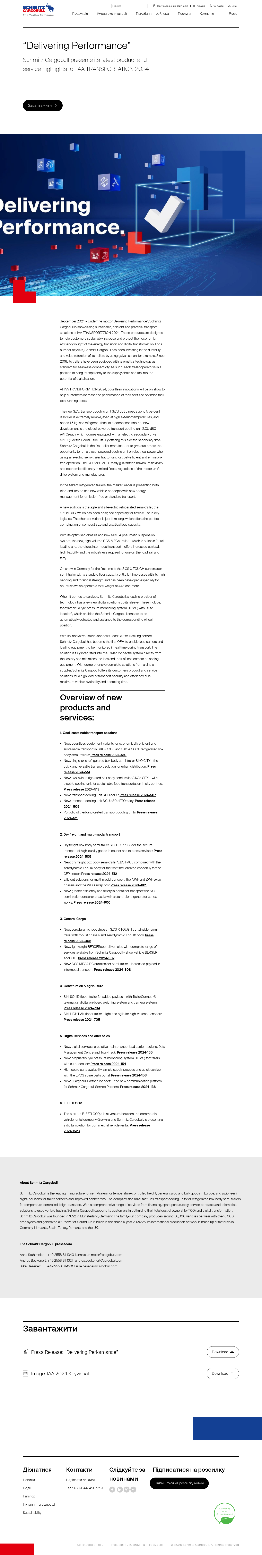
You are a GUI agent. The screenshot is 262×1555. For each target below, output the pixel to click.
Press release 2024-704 (82, 1008)
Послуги (184, 13)
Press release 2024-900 (92, 902)
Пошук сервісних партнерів (172, 6)
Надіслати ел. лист (80, 1480)
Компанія (207, 13)
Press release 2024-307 (96, 958)
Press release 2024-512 (99, 874)
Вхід (234, 6)
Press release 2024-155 (135, 1052)
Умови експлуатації (112, 13)
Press (233, 13)
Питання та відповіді (39, 1504)
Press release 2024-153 (129, 1075)
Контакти (218, 6)
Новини (29, 1480)
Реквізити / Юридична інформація (137, 1545)
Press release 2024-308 (112, 969)
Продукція (80, 13)
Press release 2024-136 (138, 1087)
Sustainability (32, 1513)
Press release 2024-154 (108, 1064)
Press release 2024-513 (81, 789)
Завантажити (40, 105)
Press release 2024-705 (82, 1019)
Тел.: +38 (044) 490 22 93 (85, 1488)
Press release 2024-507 (138, 795)
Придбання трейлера (152, 13)
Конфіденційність (90, 1545)
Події (27, 1488)
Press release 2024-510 (108, 755)
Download (220, 1352)
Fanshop (29, 1496)
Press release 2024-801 (129, 885)
